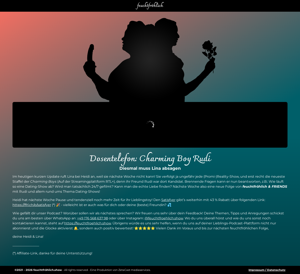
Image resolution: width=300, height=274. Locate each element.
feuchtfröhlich (150, 6)
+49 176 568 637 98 (92, 218)
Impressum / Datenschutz (267, 269)
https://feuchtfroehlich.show (87, 223)
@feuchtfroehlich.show (164, 218)
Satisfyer (168, 200)
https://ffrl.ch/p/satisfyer (31, 205)
